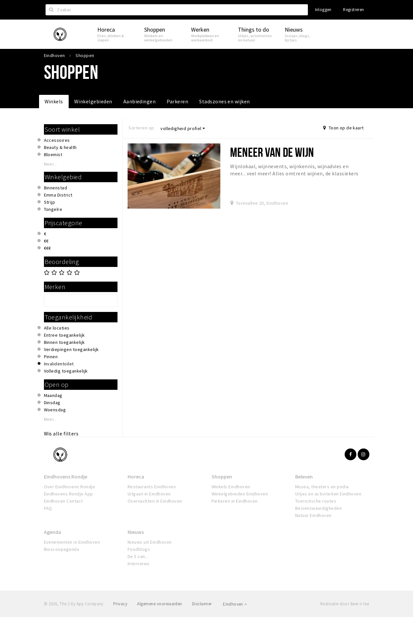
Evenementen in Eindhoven (72, 542)
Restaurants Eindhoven (152, 487)
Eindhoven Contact (63, 501)
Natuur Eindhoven (313, 515)
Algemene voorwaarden (159, 604)
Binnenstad (55, 188)
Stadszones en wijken (224, 101)
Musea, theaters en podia (322, 487)
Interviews (139, 563)
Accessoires (57, 140)
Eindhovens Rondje (65, 476)
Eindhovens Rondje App (68, 494)
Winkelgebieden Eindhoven (240, 494)
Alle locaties (57, 328)
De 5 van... (138, 556)
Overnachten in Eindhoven (155, 501)
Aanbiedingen (139, 101)
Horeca (136, 476)
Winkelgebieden (93, 101)
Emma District (58, 195)
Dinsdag (52, 402)
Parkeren (177, 101)
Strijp (49, 202)
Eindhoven (235, 604)
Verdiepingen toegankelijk (71, 349)
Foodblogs (139, 549)
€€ (46, 241)
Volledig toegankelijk (66, 371)
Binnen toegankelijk (64, 342)
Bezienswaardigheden (318, 508)
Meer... (50, 164)
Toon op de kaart (343, 128)
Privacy (120, 604)
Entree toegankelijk (64, 335)
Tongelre (53, 209)
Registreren (353, 9)
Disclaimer (202, 604)
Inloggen (323, 9)
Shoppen (222, 476)
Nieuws (136, 532)
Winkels (54, 101)
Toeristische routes (315, 501)
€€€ (47, 248)
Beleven (304, 476)
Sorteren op (141, 128)
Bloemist (53, 154)
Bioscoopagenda (61, 549)
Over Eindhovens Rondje (69, 487)
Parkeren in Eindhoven (235, 501)
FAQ (48, 508)
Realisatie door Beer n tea (344, 604)
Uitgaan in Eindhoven (149, 494)
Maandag (53, 395)
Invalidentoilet (59, 364)
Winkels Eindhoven (231, 487)
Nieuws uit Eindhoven (150, 542)
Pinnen (51, 357)
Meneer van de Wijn (272, 152)
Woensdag (55, 410)
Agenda (52, 532)
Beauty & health (60, 147)
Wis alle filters (61, 433)
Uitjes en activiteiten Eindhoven (328, 494)
